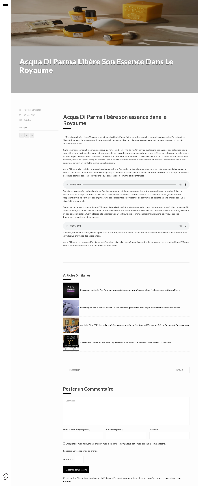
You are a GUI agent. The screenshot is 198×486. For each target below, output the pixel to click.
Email (114, 429)
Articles (27, 120)
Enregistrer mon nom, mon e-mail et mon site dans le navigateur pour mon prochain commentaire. (116, 443)
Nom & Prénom (76, 429)
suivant (179, 370)
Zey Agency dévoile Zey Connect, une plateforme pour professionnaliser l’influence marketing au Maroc (121, 290)
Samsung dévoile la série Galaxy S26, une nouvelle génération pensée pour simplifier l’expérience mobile (121, 307)
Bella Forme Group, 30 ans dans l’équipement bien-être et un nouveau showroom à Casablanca (117, 342)
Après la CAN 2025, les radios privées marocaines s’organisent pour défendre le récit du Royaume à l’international (126, 325)
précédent (74, 370)
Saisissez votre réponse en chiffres (81, 450)
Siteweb (153, 429)
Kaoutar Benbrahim (32, 110)
